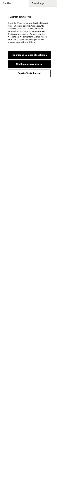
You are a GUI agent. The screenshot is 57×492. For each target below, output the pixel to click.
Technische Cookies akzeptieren (29, 55)
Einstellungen (38, 3)
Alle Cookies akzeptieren (29, 64)
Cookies (7, 3)
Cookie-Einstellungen (29, 73)
